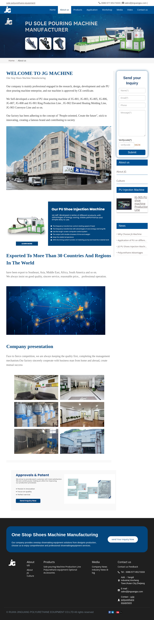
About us (30, 563)
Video (130, 9)
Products (49, 562)
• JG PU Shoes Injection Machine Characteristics (132, 246)
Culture (121, 180)
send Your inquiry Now (123, 539)
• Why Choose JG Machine (129, 234)
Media (96, 562)
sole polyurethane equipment (20, 3)
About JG (121, 171)
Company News (99, 566)
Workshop (107, 9)
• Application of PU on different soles (132, 240)
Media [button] (120, 9)
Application (92, 9)
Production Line (73, 566)
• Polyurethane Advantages (130, 252)
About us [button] (64, 9)
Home (53, 9)
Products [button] (77, 9)
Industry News (99, 569)
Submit (132, 152)
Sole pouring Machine (54, 566)
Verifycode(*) (125, 140)
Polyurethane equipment (55, 569)
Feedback (133, 566)
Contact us (124, 562)
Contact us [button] (142, 9)
